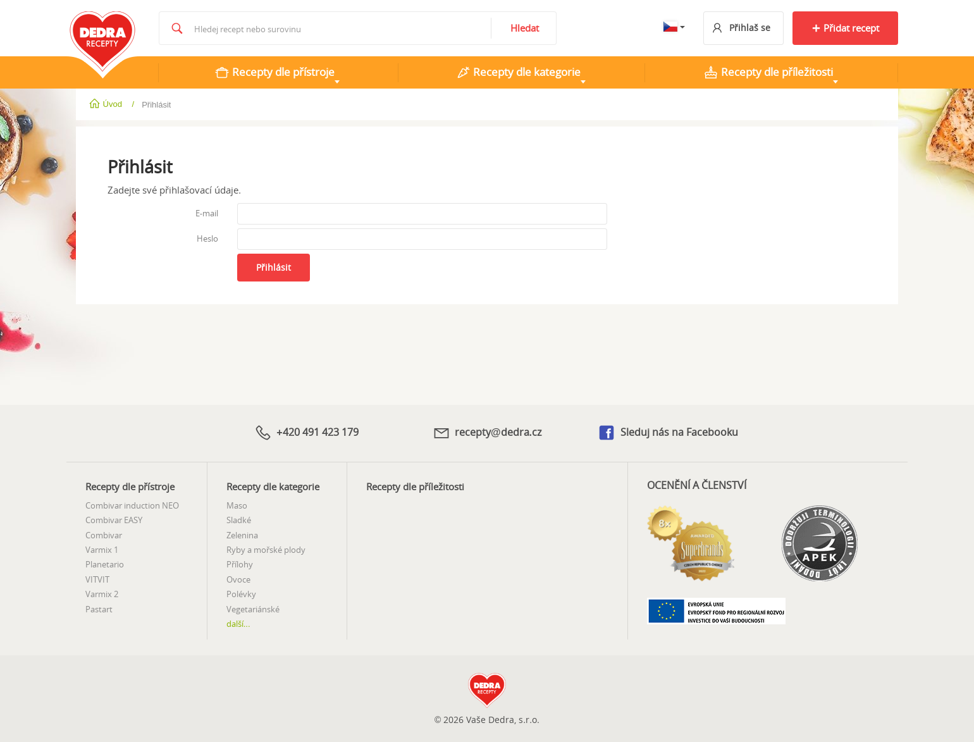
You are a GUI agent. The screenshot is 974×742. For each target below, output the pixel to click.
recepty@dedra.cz (487, 433)
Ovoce (238, 579)
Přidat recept (845, 28)
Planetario (104, 564)
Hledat (524, 28)
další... (238, 623)
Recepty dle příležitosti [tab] (768, 72)
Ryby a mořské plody (265, 549)
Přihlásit (273, 267)
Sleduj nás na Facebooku (667, 433)
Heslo (207, 238)
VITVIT (97, 579)
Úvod (107, 104)
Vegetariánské (253, 609)
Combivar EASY (113, 520)
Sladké (238, 520)
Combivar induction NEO (132, 505)
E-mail (206, 213)
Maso (236, 505)
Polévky (241, 594)
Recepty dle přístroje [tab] (274, 72)
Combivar (103, 535)
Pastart (99, 609)
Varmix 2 (101, 594)
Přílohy (239, 564)
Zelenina (242, 535)
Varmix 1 (101, 549)
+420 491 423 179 (306, 433)
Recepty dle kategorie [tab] (518, 72)
